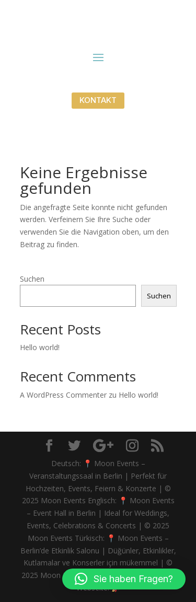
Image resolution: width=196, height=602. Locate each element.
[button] (124, 579)
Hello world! (40, 347)
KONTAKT (98, 100)
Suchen (32, 279)
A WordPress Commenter (63, 395)
